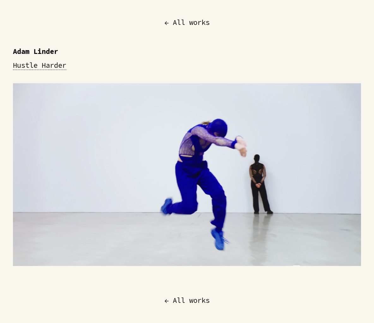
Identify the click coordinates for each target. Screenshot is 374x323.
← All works (187, 22)
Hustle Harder (39, 65)
